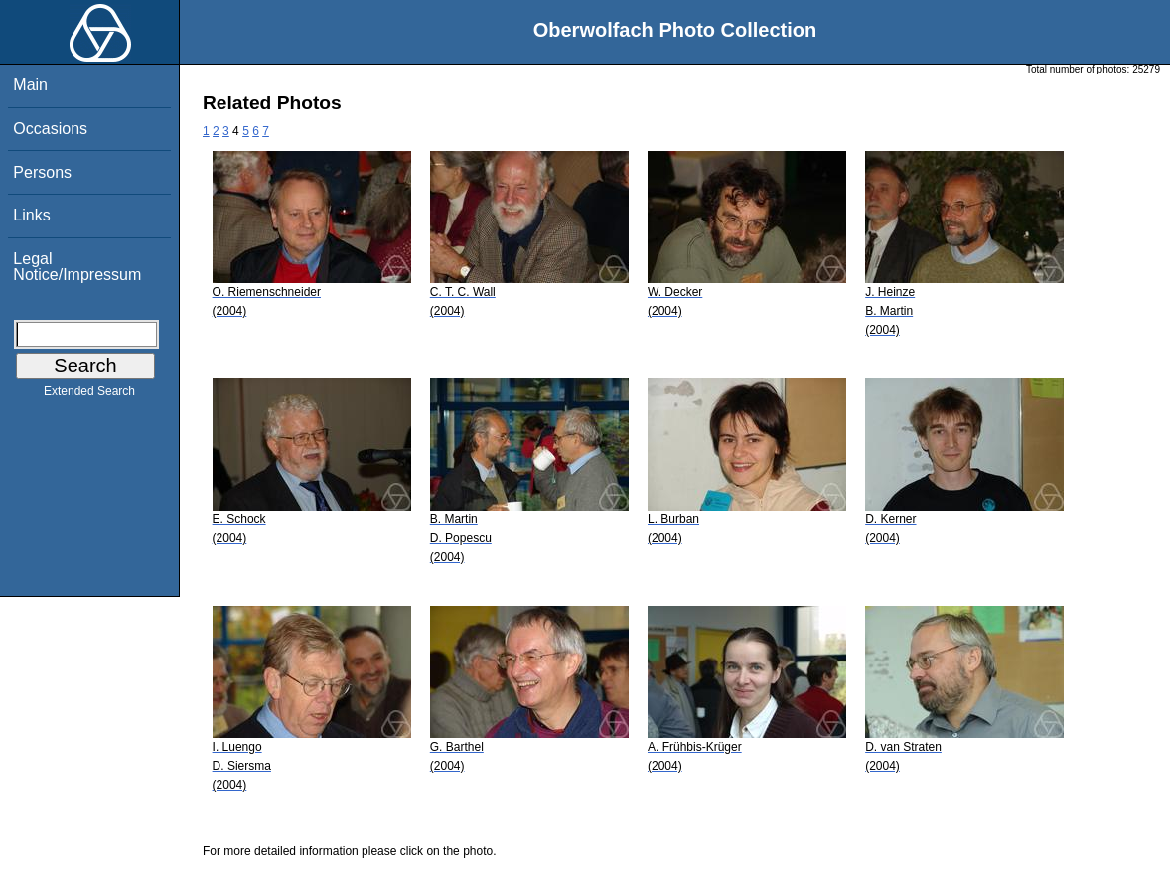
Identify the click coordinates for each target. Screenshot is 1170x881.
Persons (42, 172)
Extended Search (89, 395)
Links (31, 215)
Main (30, 84)
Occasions (50, 128)
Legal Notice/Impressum (77, 266)
